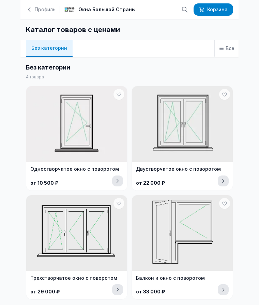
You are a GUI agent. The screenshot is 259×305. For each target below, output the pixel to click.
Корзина (213, 9)
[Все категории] (226, 48)
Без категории (49, 48)
